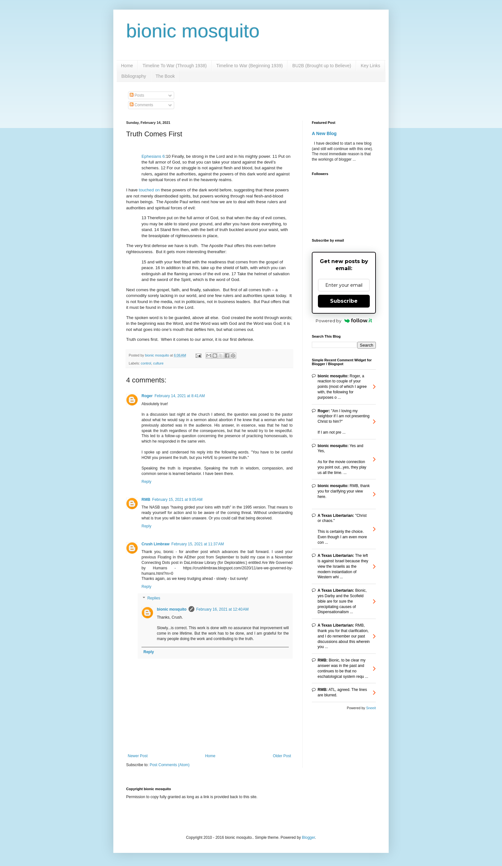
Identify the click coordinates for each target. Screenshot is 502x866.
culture (158, 363)
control (146, 363)
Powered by (344, 320)
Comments (141, 105)
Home (127, 65)
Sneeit (371, 708)
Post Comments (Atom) (170, 765)
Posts (137, 95)
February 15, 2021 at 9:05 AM (177, 499)
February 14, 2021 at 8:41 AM (180, 396)
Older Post (282, 756)
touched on (149, 190)
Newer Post (138, 756)
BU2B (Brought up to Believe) (321, 65)
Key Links (370, 65)
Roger (147, 396)
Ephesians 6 (153, 156)
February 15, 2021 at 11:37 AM (197, 544)
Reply (146, 481)
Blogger (308, 837)
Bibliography (133, 76)
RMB (146, 499)
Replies (153, 598)
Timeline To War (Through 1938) (174, 65)
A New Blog (324, 133)
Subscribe (344, 301)
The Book (165, 76)
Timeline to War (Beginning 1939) (249, 65)
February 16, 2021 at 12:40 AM (222, 609)
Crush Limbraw (155, 544)
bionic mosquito (193, 31)
